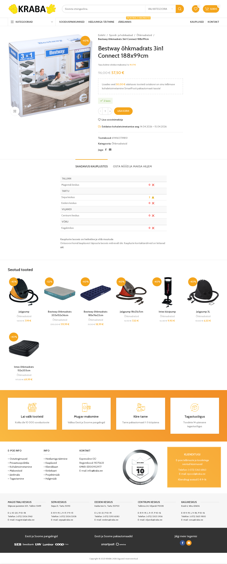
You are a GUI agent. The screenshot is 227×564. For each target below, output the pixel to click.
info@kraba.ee (95, 470)
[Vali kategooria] (160, 9)
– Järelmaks (14, 474)
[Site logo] (32, 8)
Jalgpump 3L (203, 311)
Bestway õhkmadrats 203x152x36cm (60, 313)
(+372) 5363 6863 (197, 469)
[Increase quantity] (110, 111)
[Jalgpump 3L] (203, 292)
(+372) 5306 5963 (24, 516)
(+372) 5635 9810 (198, 516)
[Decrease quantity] (100, 111)
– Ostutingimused (17, 458)
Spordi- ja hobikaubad (121, 35)
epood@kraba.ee (196, 473)
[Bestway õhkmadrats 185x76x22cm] (95, 292)
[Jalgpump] (24, 292)
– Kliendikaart (51, 466)
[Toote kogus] (105, 111)
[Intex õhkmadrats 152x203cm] (24, 347)
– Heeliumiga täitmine (55, 458)
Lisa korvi (123, 110)
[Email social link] (110, 149)
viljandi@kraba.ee (153, 519)
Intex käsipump (167, 311)
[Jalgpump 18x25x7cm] (131, 292)
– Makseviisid (15, 470)
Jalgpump (24, 311)
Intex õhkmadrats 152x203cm (24, 368)
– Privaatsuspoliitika (18, 462)
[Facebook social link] (106, 149)
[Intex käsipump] (167, 292)
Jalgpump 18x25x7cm (131, 311)
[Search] (123, 9)
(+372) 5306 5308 (68, 516)
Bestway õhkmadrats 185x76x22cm (95, 313)
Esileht (101, 35)
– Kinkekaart (50, 470)
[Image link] (140, 467)
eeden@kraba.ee (110, 519)
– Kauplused (50, 462)
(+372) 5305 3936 (154, 516)
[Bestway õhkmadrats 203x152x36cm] (60, 292)
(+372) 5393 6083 (111, 516)
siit (61, 247)
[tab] (91, 164)
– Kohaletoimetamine (20, 466)
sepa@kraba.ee (66, 519)
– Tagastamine (16, 478)
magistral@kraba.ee (24, 519)
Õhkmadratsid (144, 35)
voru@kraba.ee (196, 519)
